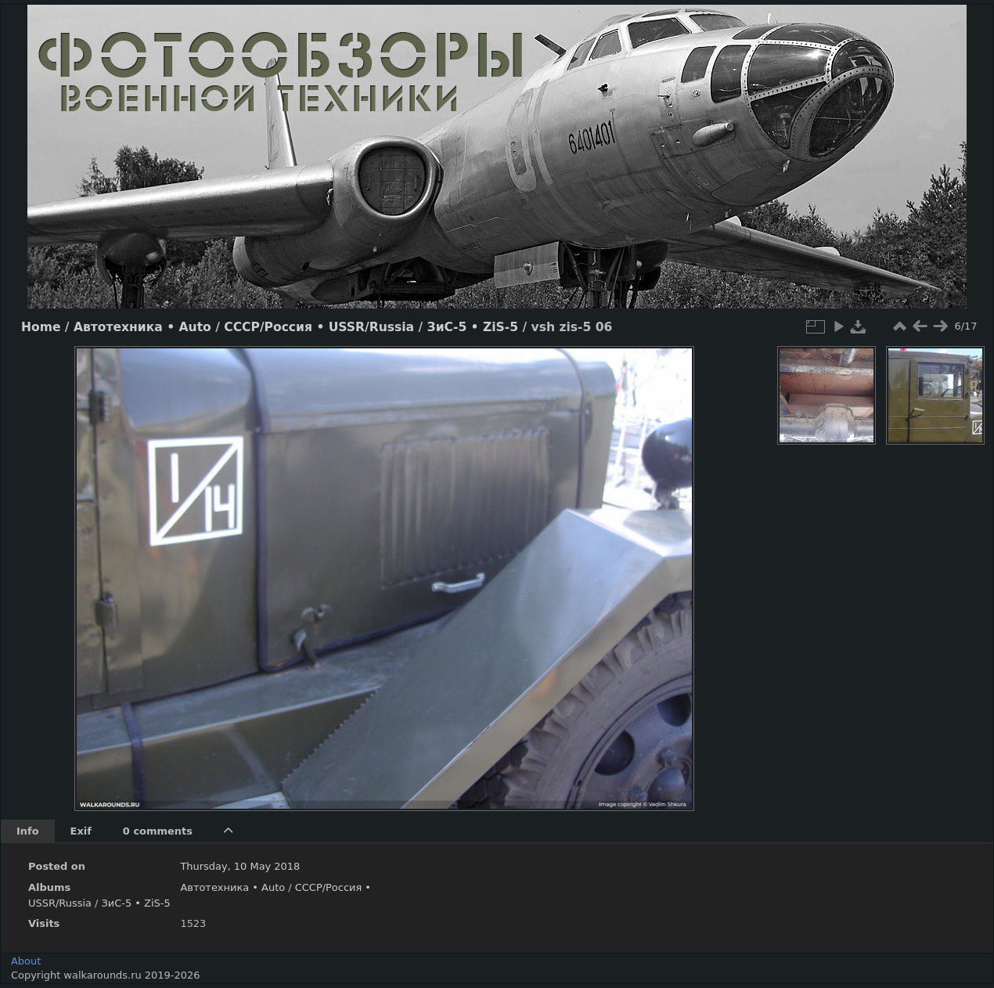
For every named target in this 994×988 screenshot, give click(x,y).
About (26, 961)
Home (40, 327)
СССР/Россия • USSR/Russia (319, 327)
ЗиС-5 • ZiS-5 (472, 327)
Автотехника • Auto (142, 327)
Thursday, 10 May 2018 (240, 866)
